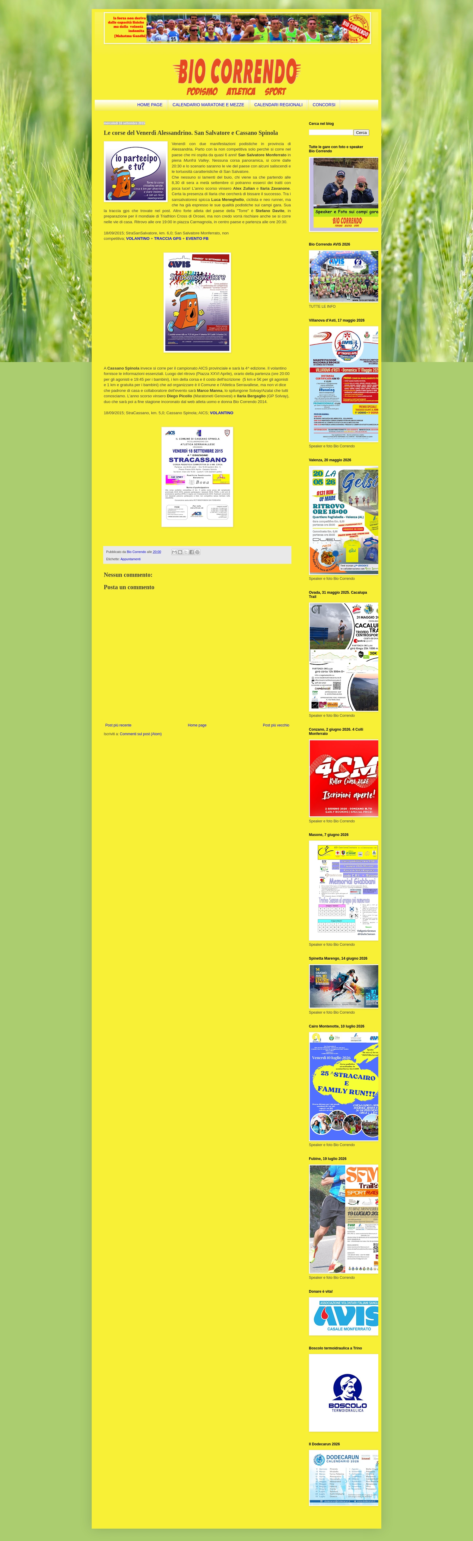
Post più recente (118, 725)
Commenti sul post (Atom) (141, 734)
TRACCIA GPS (167, 238)
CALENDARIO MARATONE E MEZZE (208, 104)
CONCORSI (324, 104)
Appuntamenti (130, 559)
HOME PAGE (150, 104)
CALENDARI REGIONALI (278, 104)
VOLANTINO (221, 413)
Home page (197, 725)
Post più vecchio (276, 725)
